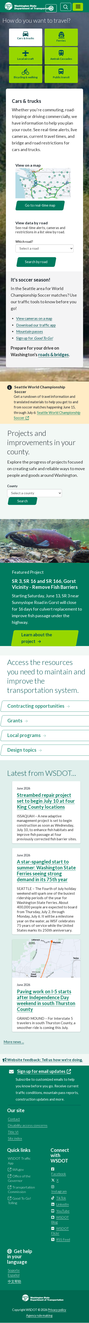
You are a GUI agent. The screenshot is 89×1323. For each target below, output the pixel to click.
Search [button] (22, 501)
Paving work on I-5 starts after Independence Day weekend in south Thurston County (46, 1000)
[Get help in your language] (51, 8)
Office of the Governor (19, 1178)
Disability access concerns (27, 1125)
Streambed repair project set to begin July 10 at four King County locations (46, 801)
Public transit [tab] (61, 77)
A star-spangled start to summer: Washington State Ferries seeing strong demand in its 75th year (46, 870)
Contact (14, 1119)
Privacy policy (57, 1310)
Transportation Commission (21, 1189)
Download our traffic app (36, 325)
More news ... (14, 1042)
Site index (15, 1138)
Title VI (13, 1132)
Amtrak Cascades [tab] (61, 58)
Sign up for (34, 338)
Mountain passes (29, 331)
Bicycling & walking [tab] (25, 77)
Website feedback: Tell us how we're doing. (43, 1059)
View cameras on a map (34, 318)
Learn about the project (36, 638)
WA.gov (18, 1169)
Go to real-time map (40, 205)
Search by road (36, 262)
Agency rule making (39, 1315)
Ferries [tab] (61, 40)
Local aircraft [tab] (25, 58)
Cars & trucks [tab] (25, 38)
